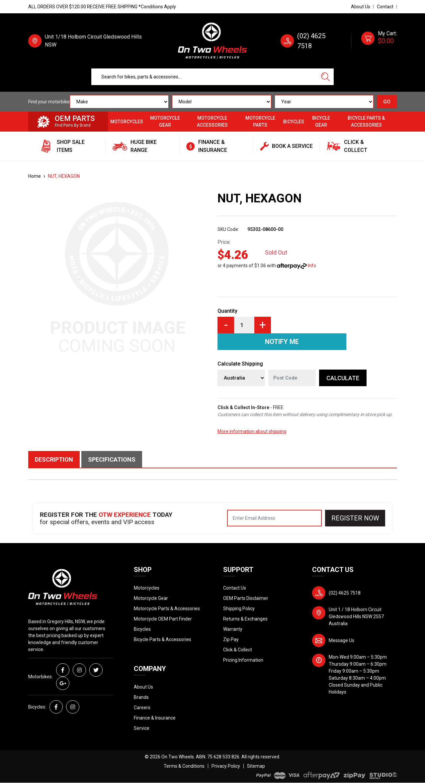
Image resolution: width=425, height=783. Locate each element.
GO (386, 102)
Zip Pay (231, 639)
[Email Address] (274, 518)
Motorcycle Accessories (212, 121)
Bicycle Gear (321, 121)
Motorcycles (126, 121)
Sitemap (256, 766)
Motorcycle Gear (165, 121)
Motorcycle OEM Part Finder (163, 618)
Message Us (341, 640)
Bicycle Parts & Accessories (366, 121)
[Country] (241, 378)
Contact (385, 6)
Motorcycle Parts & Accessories (167, 608)
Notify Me (282, 342)
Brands (141, 697)
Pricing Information (243, 660)
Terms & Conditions (184, 766)
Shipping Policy (239, 608)
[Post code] (292, 378)
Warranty (232, 629)
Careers (142, 707)
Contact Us (234, 588)
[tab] (54, 459)
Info (312, 265)
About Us (360, 6)
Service (141, 728)
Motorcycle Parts (260, 121)
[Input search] (204, 76)
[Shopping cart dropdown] (379, 41)
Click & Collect (237, 649)
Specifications (111, 459)
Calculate (342, 378)
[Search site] (325, 76)
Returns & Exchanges (245, 618)
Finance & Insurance (155, 718)
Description (54, 459)
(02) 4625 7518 (345, 593)
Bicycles (293, 121)
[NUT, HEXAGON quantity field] (244, 325)
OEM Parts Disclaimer (245, 598)
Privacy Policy (226, 766)
